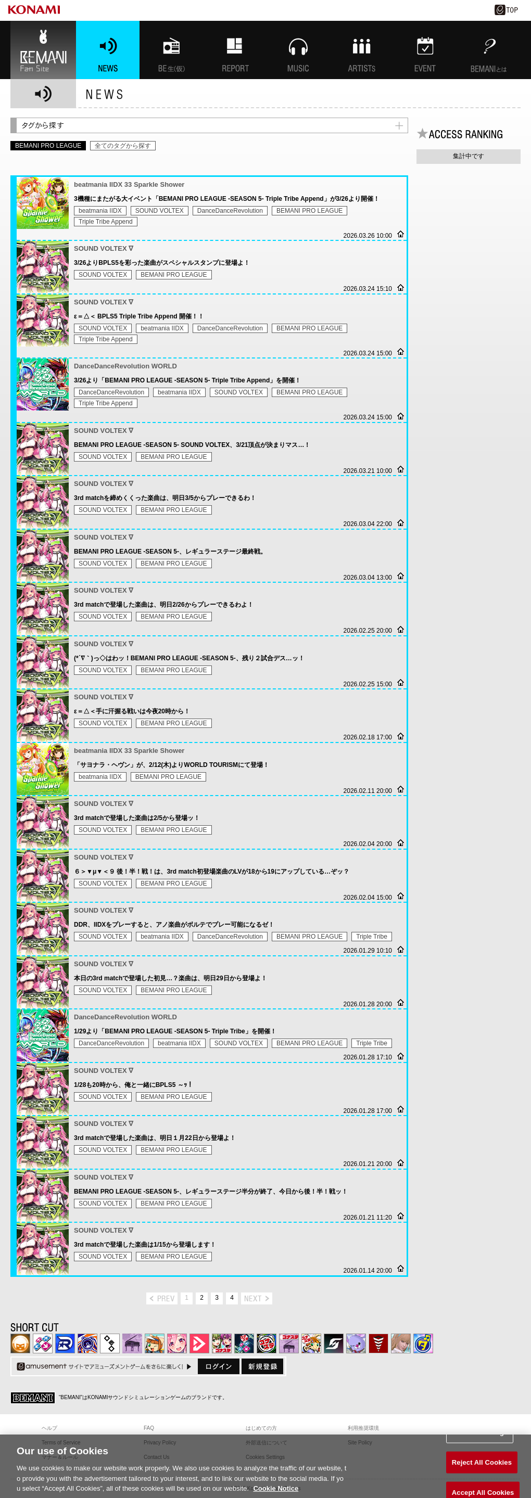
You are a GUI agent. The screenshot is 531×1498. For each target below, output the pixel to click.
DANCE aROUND (199, 1343)
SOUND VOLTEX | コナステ (334, 1343)
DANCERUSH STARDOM (65, 1343)
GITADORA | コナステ (266, 1343)
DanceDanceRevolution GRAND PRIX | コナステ (244, 1343)
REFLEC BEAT (356, 1343)
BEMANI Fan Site (43, 50)
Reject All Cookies (482, 1473)
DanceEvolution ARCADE (401, 1343)
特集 (235, 50)
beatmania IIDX (100, 210)
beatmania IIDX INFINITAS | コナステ (222, 1343)
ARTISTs (362, 50)
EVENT (425, 50)
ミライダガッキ (423, 1343)
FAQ (149, 1428)
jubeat (110, 1343)
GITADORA (87, 1343)
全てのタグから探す (123, 145)
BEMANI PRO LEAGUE (309, 210)
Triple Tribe (371, 936)
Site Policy (360, 1442)
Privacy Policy (160, 1442)
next (256, 1298)
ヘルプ (49, 1428)
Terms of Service (61, 1442)
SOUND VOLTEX (159, 210)
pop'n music (155, 1343)
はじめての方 (261, 1428)
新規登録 (262, 1366)
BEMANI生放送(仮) (171, 50)
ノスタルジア (132, 1343)
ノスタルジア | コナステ (289, 1343)
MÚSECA (378, 1343)
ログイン (218, 1366)
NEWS (108, 50)
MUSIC (298, 50)
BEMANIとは (489, 50)
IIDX (20, 1343)
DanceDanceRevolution (230, 210)
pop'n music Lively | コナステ (311, 1343)
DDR (43, 1343)
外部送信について (266, 1442)
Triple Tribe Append (106, 221)
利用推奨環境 (363, 1428)
